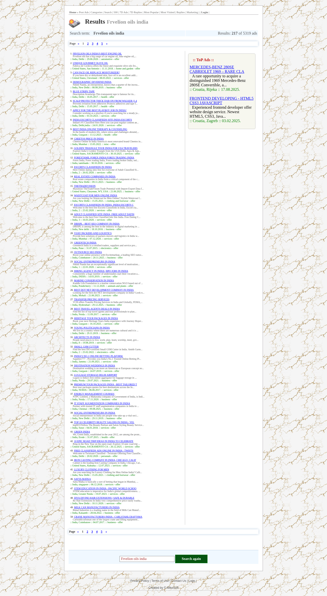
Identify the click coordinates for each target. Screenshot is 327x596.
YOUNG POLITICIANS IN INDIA (92, 327)
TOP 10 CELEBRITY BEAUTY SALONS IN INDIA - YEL (104, 422)
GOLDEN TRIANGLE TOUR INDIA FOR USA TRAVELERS (105, 148)
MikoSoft (173, 588)
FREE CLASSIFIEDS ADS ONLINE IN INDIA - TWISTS (103, 450)
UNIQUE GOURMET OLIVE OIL (90, 63)
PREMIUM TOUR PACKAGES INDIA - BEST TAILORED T (105, 384)
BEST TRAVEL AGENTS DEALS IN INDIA (97, 308)
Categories (96, 12)
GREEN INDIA (82, 431)
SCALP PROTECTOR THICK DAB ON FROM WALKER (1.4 (105, 100)
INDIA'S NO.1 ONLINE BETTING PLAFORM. (98, 356)
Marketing (192, 12)
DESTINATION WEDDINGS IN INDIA (94, 365)
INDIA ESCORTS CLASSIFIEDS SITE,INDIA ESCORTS (102, 119)
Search (108, 12)
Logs (192, 581)
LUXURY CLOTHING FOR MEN (91, 469)
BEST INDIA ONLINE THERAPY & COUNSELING (100, 129)
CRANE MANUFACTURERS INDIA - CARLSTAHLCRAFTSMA (108, 516)
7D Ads (124, 12)
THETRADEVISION (85, 186)
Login (204, 12)
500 (116, 12)
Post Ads (84, 12)
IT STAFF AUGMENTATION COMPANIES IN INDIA (102, 403)
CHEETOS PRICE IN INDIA (89, 138)
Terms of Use (160, 581)
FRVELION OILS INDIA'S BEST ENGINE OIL (97, 53)
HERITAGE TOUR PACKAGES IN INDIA (96, 318)
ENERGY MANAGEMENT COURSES (94, 394)
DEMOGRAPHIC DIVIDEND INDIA (92, 82)
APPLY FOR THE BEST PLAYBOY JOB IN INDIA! (99, 110)
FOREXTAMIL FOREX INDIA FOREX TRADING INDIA (104, 157)
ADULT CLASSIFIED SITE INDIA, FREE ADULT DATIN (104, 214)
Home (72, 12)
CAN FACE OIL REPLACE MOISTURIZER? (96, 72)
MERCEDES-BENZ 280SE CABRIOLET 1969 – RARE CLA (217, 69)
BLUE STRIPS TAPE (84, 91)
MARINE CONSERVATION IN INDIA (94, 280)
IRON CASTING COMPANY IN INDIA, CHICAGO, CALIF (105, 460)
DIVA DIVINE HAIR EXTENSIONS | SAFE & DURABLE (104, 498)
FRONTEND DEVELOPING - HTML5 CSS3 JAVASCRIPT (221, 100)
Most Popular (151, 12)
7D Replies (136, 12)
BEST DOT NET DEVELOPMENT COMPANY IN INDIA (104, 290)
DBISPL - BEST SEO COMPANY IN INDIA (97, 223)
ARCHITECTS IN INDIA (87, 337)
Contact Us (178, 581)
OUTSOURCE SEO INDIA (88, 252)
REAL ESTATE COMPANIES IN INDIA (95, 176)
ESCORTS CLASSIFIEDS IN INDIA (93, 167)
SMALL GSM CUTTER (86, 346)
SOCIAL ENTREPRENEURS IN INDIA (94, 261)
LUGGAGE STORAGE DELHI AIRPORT (95, 375)
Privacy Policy (139, 581)
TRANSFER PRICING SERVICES (92, 299)
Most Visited (167, 12)
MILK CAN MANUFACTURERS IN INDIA (97, 507)
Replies (180, 12)
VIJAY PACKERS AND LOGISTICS (93, 233)
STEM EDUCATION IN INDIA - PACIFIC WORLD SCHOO (105, 488)
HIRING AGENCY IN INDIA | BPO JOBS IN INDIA (101, 271)
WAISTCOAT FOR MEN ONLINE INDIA (95, 195)
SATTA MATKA (82, 479)
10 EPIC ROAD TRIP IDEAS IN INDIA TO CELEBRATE (103, 441)
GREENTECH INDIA (85, 242)
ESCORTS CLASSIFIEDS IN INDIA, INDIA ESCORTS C (104, 204)
